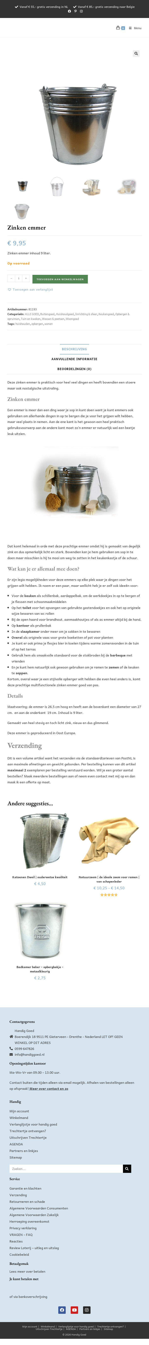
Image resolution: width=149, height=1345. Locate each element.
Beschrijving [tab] (74, 349)
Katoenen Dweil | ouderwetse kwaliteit (39, 877)
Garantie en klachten (25, 1188)
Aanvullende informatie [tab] (74, 358)
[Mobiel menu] (134, 28)
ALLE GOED (32, 314)
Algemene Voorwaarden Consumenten (39, 1208)
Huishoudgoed (65, 314)
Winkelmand (19, 1117)
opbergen (37, 324)
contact (101, 776)
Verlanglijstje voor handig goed (33, 1124)
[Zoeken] (127, 1169)
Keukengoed (106, 314)
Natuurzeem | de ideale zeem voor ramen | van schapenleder (109, 879)
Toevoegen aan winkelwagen (60, 279)
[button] (136, 53)
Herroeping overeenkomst (29, 1221)
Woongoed (72, 319)
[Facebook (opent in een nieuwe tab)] (69, 11)
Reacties (16, 1241)
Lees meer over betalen (27, 1271)
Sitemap (16, 1157)
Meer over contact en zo (49, 1088)
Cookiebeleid (19, 1254)
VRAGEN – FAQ (21, 1234)
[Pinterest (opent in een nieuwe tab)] (75, 11)
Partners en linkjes (24, 1150)
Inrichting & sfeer (86, 314)
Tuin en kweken (31, 319)
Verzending (18, 1194)
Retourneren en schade (27, 1201)
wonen (48, 324)
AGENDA (16, 1144)
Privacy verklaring (23, 1228)
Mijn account (19, 1111)
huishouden (22, 324)
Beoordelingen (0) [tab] (74, 368)
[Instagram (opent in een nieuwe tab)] (80, 11)
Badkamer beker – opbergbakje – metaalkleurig (40, 969)
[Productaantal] (18, 278)
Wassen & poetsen (53, 319)
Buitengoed (47, 314)
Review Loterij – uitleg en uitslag (34, 1247)
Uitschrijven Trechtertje (28, 1137)
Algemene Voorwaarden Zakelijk (34, 1214)
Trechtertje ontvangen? (28, 1130)
